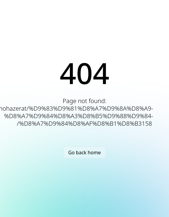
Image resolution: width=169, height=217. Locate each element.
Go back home (84, 152)
